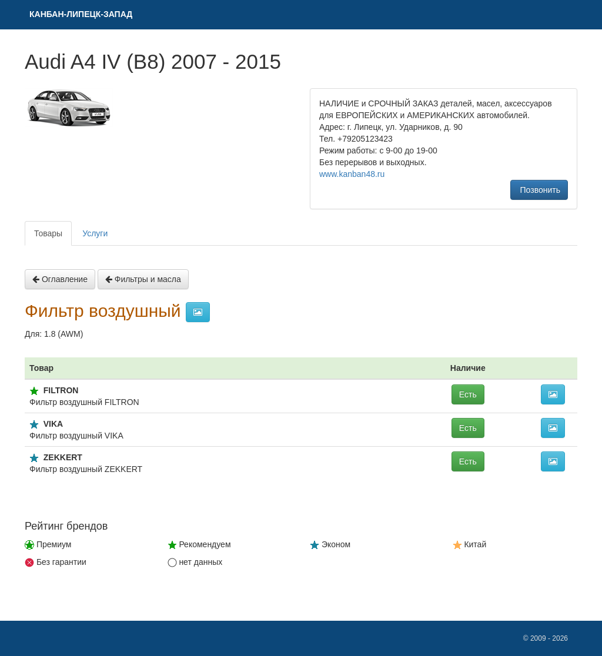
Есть (468, 394)
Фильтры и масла (143, 279)
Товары (48, 233)
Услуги (95, 233)
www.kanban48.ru (351, 174)
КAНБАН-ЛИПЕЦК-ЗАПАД (80, 14)
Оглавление (60, 279)
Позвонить (539, 190)
